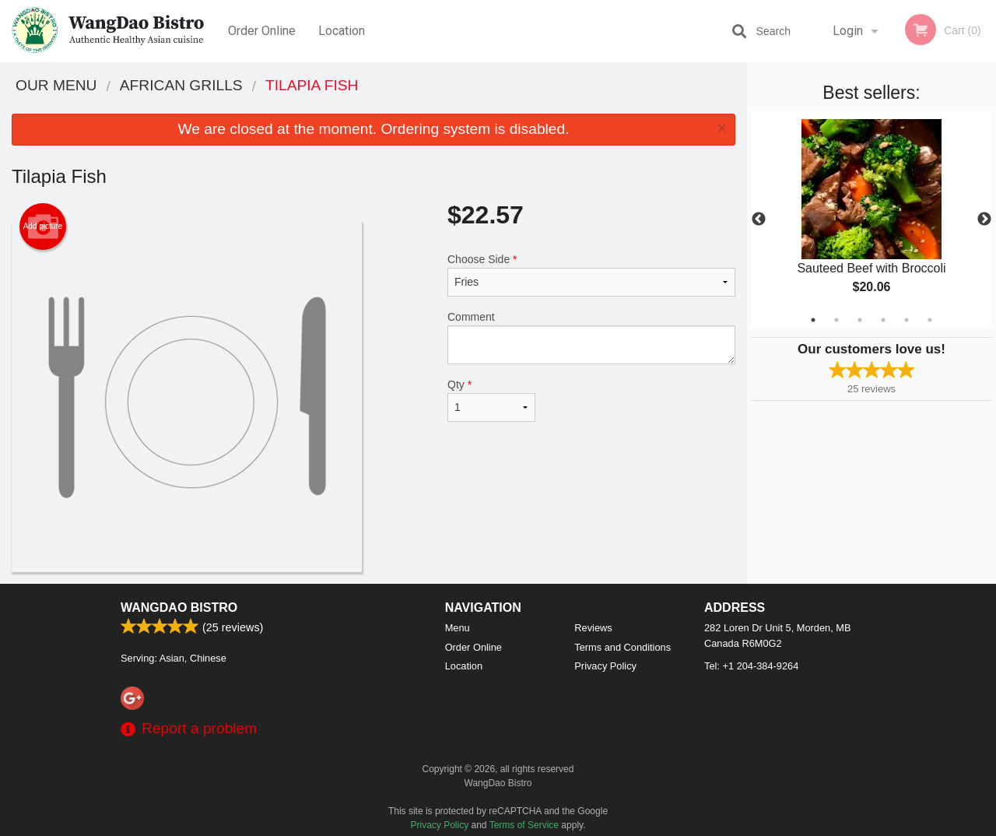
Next (984, 219)
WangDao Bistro (179, 607)
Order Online (262, 30)
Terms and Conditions (622, 647)
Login (848, 30)
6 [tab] (930, 320)
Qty (491, 400)
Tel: (751, 666)
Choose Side (591, 275)
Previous (758, 219)
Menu (457, 628)
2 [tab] (836, 320)
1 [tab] (813, 320)
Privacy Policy (605, 666)
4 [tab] (883, 320)
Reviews (593, 628)
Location (341, 30)
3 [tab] (860, 320)
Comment (591, 337)
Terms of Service (524, 825)
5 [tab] (906, 320)
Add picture (43, 226)
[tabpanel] (871, 219)
